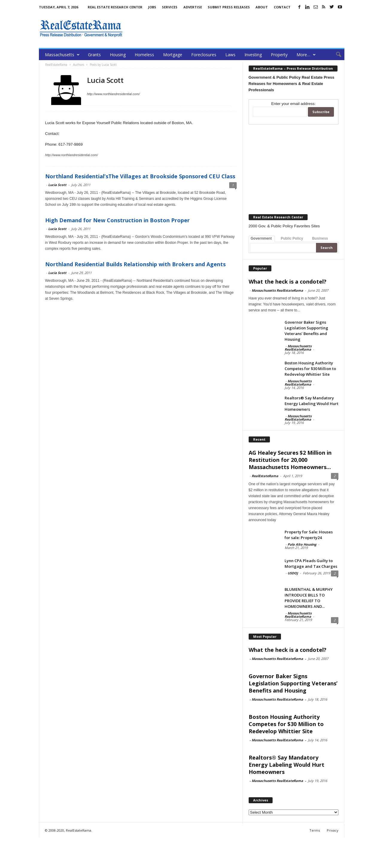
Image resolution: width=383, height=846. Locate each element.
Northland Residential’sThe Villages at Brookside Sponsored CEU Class (140, 176)
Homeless (144, 54)
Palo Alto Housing (302, 544)
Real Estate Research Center (115, 7)
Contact (282, 7)
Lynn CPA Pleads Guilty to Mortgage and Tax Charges (311, 563)
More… (306, 54)
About (262, 7)
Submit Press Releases (229, 7)
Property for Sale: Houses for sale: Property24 (309, 534)
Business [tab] (320, 238)
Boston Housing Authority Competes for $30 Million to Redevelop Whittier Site (310, 368)
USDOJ (293, 573)
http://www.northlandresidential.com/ (113, 94)
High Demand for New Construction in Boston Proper (117, 220)
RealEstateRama (265, 476)
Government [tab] (261, 238)
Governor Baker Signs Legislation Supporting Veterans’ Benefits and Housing (306, 330)
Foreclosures (203, 54)
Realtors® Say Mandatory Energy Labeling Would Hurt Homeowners (311, 403)
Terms (314, 830)
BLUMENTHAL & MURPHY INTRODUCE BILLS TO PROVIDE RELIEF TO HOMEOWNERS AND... (309, 598)
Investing (253, 54)
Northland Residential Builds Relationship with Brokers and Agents (135, 264)
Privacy (332, 830)
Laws (230, 54)
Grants (94, 54)
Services (169, 7)
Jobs (152, 7)
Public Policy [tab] (292, 238)
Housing (118, 54)
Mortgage (172, 54)
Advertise (192, 7)
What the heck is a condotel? (287, 281)
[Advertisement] (235, 28)
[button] (335, 54)
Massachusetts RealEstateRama (277, 290)
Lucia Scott (57, 184)
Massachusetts (62, 54)
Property (279, 54)
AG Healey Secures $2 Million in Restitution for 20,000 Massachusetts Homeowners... (290, 460)
